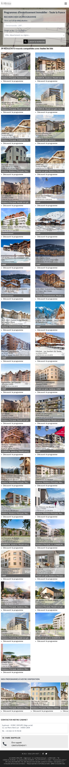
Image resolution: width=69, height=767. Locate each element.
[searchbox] (16, 25)
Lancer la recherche (34, 41)
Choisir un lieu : (15, 31)
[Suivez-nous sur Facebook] (43, 754)
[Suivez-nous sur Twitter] (46, 754)
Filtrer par (16, 21)
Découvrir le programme (12, 81)
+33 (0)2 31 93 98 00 (13, 731)
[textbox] (34, 35)
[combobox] (34, 25)
